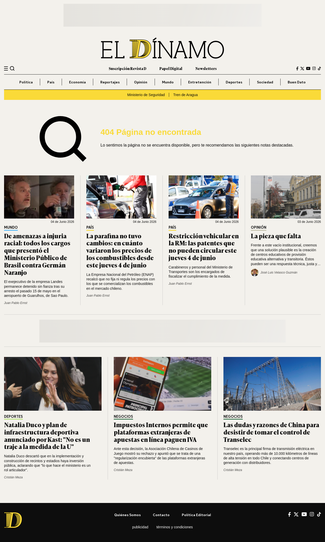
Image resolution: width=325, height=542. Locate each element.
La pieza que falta (276, 235)
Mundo (168, 82)
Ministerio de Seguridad (146, 95)
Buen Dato (297, 82)
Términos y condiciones (174, 527)
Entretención (199, 82)
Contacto (161, 515)
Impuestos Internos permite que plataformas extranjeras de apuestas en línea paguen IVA (161, 432)
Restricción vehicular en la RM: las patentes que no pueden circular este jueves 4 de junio (204, 246)
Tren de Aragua (185, 95)
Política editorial (196, 515)
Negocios (123, 417)
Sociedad (265, 82)
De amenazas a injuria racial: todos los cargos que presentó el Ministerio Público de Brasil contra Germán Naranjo (37, 254)
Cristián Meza (13, 477)
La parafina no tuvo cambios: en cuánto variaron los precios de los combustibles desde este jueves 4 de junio (120, 250)
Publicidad (140, 527)
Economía (77, 82)
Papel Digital (170, 68)
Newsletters (206, 68)
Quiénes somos (127, 515)
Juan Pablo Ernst (15, 303)
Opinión (140, 82)
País (50, 82)
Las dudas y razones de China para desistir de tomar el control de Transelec (271, 432)
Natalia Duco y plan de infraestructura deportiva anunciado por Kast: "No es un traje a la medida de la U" (47, 435)
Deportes (234, 82)
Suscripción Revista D (127, 68)
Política (26, 82)
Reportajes (110, 82)
